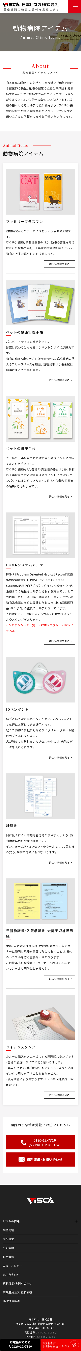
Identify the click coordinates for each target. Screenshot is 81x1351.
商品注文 (8, 1239)
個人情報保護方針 (11, 1301)
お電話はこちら (20, 1344)
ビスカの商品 (11, 1221)
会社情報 (8, 1248)
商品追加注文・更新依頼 (17, 1292)
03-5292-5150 (45, 1336)
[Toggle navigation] (74, 6)
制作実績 (8, 1230)
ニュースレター (12, 1265)
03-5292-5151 (45, 1332)
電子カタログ (11, 1274)
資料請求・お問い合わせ (17, 1283)
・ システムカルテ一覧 (20, 625)
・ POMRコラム (48, 625)
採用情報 (8, 1256)
